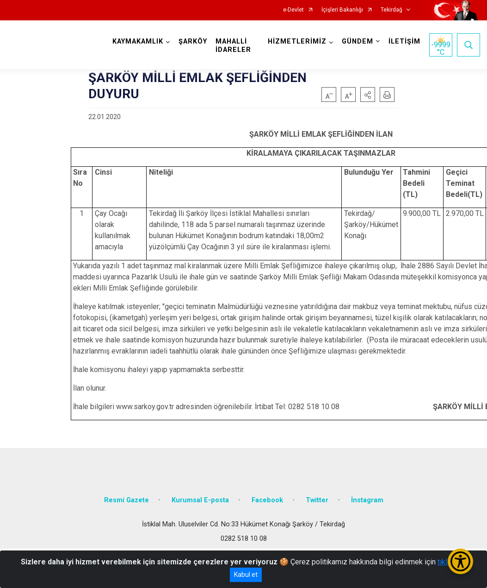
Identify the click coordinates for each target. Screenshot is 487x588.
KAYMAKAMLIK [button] (137, 41)
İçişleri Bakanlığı (342, 10)
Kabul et (246, 574)
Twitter (317, 500)
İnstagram (367, 500)
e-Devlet (293, 10)
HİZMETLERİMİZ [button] (297, 41)
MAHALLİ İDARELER (233, 46)
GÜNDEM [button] (357, 41)
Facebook (267, 500)
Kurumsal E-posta (200, 500)
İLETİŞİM (404, 41)
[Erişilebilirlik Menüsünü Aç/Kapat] (460, 561)
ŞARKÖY (193, 41)
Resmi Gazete (126, 500)
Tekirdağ (391, 10)
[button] (367, 94)
